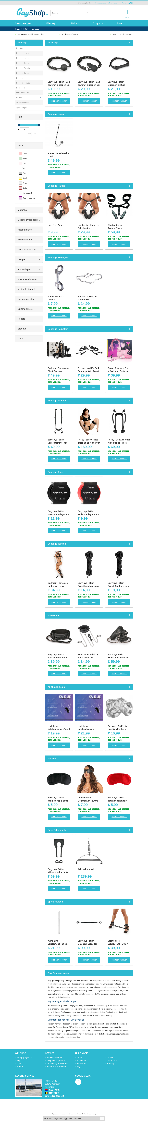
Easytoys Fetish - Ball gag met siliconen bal (59, 83)
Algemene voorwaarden (60, 1114)
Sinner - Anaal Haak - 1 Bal (58, 155)
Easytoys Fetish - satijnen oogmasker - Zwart (59, 799)
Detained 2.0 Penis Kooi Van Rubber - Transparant (117, 728)
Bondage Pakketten (23, 68)
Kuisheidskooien (22, 93)
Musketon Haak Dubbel (56, 298)
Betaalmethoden (54, 1057)
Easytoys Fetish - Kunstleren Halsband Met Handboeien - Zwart (118, 656)
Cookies (110, 1057)
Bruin (25, 188)
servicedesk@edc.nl (54, 1096)
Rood (25, 153)
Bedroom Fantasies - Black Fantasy (58, 370)
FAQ (78, 1066)
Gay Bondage (86, 1034)
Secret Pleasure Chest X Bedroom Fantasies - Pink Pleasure (119, 370)
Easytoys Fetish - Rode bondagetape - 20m (88, 513)
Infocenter (81, 1063)
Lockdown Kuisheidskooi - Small (59, 728)
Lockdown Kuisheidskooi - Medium (86, 728)
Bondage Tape (21, 78)
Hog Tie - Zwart (56, 224)
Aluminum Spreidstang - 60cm (58, 942)
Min (19, 129)
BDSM (74, 23)
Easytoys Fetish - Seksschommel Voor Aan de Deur (58, 441)
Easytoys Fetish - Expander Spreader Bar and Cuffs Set (87, 942)
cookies (78, 1118)
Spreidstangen (21, 107)
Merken (19, 1066)
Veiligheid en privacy (56, 1060)
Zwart (25, 173)
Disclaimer (72, 1114)
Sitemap (110, 1063)
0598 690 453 (53, 1089)
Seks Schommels (22, 102)
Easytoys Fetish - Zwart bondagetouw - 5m (89, 584)
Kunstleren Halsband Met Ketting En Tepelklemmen (88, 656)
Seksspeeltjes (23, 23)
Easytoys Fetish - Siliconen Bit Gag (116, 83)
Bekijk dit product (59, 101)
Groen (25, 158)
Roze (24, 163)
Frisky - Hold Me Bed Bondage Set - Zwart (88, 370)
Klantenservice (100, 3)
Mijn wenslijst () (127, 3)
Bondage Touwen (23, 83)
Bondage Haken (22, 53)
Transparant (27, 193)
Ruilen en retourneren (56, 1066)
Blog (18, 1060)
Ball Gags (19, 48)
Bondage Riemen (22, 73)
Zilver (25, 183)
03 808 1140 (52, 1093)
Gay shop (76, 1037)
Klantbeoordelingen (90, 1114)
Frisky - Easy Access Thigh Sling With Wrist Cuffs (89, 441)
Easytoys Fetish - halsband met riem (57, 656)
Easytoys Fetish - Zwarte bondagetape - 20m (58, 513)
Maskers (19, 98)
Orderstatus (112, 1060)
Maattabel (81, 1060)
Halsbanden (20, 88)
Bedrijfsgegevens (24, 1057)
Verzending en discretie (57, 1063)
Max (29, 134)
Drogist (98, 23)
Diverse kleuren (29, 198)
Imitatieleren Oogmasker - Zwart (88, 799)
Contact (80, 1057)
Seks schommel (86, 869)
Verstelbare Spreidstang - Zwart (118, 942)
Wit (24, 168)
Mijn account (113, 3)
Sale (119, 23)
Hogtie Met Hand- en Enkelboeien (88, 226)
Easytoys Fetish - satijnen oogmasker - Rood (119, 799)
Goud (25, 178)
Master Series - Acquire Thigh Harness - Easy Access (119, 226)
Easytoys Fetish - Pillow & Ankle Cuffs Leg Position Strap (58, 871)
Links (18, 1063)
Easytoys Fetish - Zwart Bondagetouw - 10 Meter (119, 584)
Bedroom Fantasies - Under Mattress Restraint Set (58, 584)
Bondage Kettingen (23, 63)
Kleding (51, 23)
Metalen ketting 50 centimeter (87, 298)
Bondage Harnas (22, 58)
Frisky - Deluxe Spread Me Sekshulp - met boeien (119, 441)
